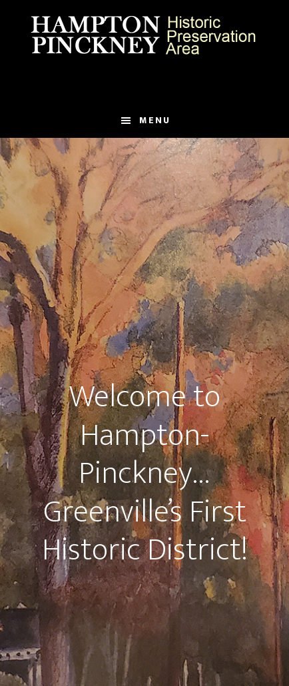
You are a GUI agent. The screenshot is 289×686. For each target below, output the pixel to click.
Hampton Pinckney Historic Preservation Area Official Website (145, 35)
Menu (154, 120)
